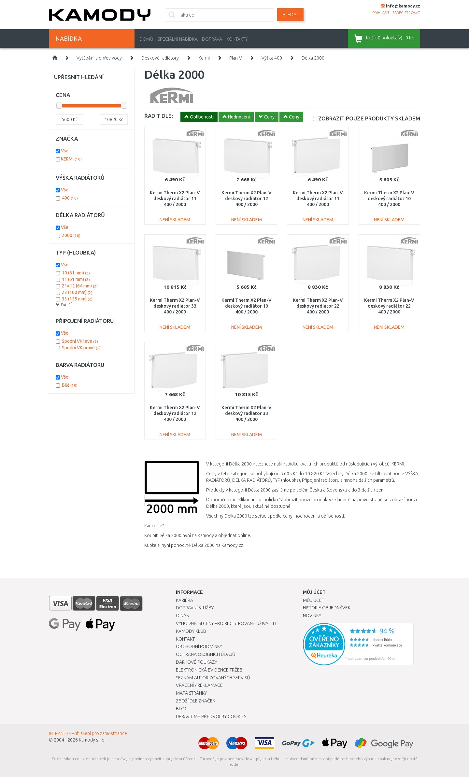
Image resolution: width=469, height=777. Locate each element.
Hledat (290, 14)
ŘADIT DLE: (158, 116)
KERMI (71, 158)
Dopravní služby (195, 607)
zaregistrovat (406, 13)
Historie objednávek (326, 607)
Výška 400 (272, 58)
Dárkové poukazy (196, 662)
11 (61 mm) (76, 279)
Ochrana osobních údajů (205, 654)
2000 (71, 235)
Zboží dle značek (195, 700)
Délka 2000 (313, 58)
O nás (182, 615)
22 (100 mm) (77, 292)
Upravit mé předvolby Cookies (211, 716)
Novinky (312, 615)
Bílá (70, 385)
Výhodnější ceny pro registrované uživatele (227, 623)
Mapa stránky (191, 693)
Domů (146, 39)
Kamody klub (191, 631)
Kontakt (185, 639)
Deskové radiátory (160, 58)
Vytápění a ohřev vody (99, 58)
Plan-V (235, 58)
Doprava (212, 39)
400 (70, 198)
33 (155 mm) (77, 298)
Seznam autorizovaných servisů (213, 677)
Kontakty (237, 39)
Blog (182, 708)
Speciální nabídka (178, 39)
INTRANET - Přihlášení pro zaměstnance (88, 733)
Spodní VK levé (80, 341)
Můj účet (313, 600)
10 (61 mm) (76, 272)
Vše (64, 150)
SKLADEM (369, 118)
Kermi (204, 58)
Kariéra (184, 600)
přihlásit (381, 13)
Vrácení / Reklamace (199, 685)
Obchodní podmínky (199, 646)
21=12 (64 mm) (80, 285)
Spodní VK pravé (81, 347)
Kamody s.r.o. (92, 739)
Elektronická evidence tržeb (209, 670)
